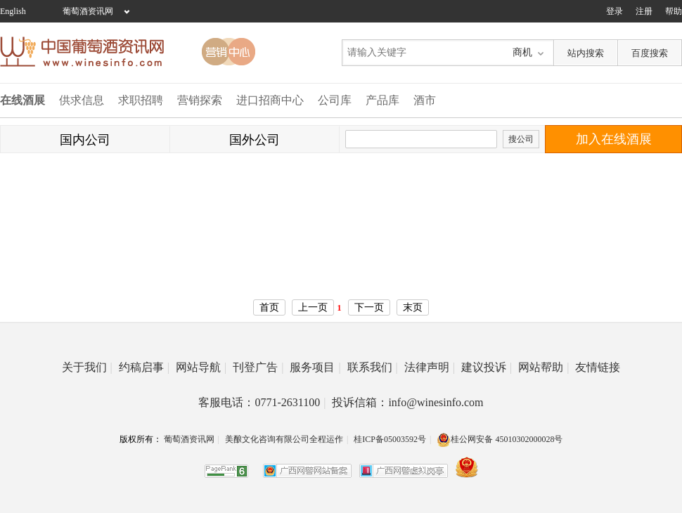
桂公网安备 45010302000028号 (499, 439)
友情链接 (597, 367)
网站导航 (201, 367)
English (13, 11)
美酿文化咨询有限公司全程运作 (284, 439)
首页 (269, 307)
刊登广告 (258, 367)
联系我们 (372, 367)
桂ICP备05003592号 (390, 439)
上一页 (313, 307)
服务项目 (315, 367)
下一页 (369, 307)
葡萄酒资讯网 (88, 11)
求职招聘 (140, 100)
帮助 (673, 11)
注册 (644, 11)
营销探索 (199, 100)
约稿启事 (144, 367)
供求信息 (81, 100)
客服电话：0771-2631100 (262, 402)
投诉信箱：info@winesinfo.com (407, 402)
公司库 (335, 100)
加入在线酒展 (614, 139)
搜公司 (521, 139)
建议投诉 (486, 367)
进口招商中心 (270, 100)
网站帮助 (543, 367)
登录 (614, 11)
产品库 (382, 100)
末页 (413, 307)
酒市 (424, 100)
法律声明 (429, 367)
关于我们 (87, 367)
